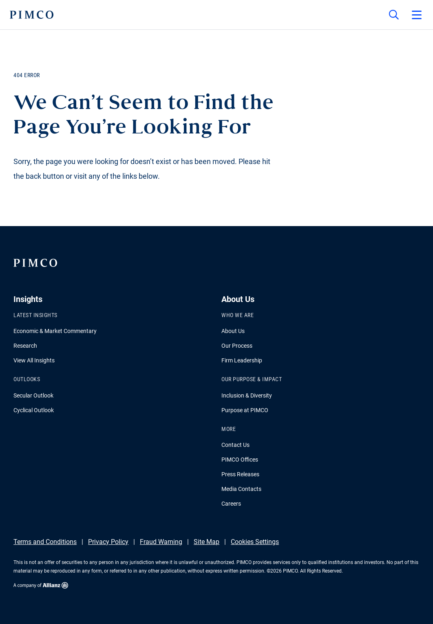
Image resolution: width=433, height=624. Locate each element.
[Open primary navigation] (416, 15)
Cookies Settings (255, 542)
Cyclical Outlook (33, 410)
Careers (231, 503)
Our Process (236, 345)
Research (25, 345)
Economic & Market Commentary (55, 331)
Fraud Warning (161, 542)
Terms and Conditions (45, 542)
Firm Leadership (241, 360)
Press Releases (240, 474)
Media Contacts (241, 489)
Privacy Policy (108, 542)
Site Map (206, 542)
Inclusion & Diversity (246, 395)
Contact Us (235, 445)
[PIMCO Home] (31, 15)
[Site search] (393, 15)
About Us (233, 331)
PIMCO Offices (239, 459)
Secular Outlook (33, 395)
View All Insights (34, 360)
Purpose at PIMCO (244, 410)
